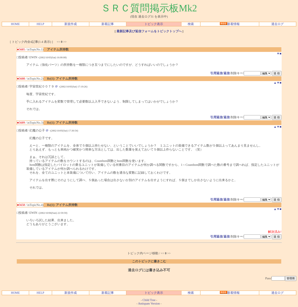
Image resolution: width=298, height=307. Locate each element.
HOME (15, 24)
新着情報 (230, 24)
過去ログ (277, 24)
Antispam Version (149, 303)
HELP (40, 24)
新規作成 (70, 24)
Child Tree (149, 300)
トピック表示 (153, 24)
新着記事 (107, 24)
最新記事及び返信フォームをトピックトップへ (149, 31)
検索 (191, 24)
